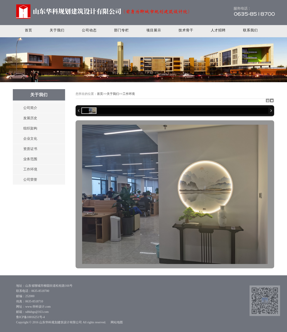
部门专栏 (121, 30)
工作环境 (30, 169)
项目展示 (153, 30)
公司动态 (89, 30)
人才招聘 (218, 30)
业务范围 (30, 159)
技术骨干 (186, 30)
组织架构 (30, 128)
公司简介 (30, 108)
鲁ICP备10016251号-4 (30, 317)
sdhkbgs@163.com (37, 312)
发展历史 (30, 118)
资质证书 (30, 149)
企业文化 (30, 138)
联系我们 (250, 30)
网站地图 (117, 323)
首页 (28, 30)
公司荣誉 (30, 179)
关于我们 (57, 30)
